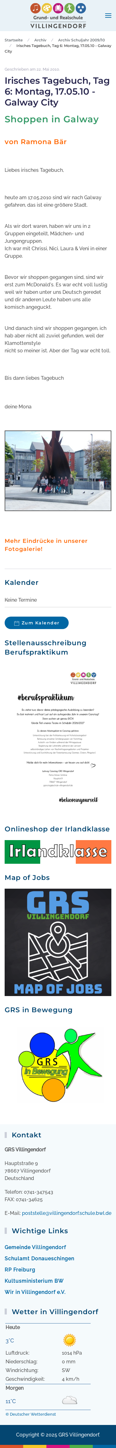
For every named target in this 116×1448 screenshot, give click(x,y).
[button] (108, 15)
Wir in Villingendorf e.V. (35, 1292)
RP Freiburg (20, 1270)
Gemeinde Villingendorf (35, 1247)
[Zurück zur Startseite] (58, 15)
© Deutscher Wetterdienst (31, 1414)
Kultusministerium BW (34, 1281)
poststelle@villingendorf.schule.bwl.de (66, 1213)
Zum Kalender (41, 623)
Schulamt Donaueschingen (39, 1259)
